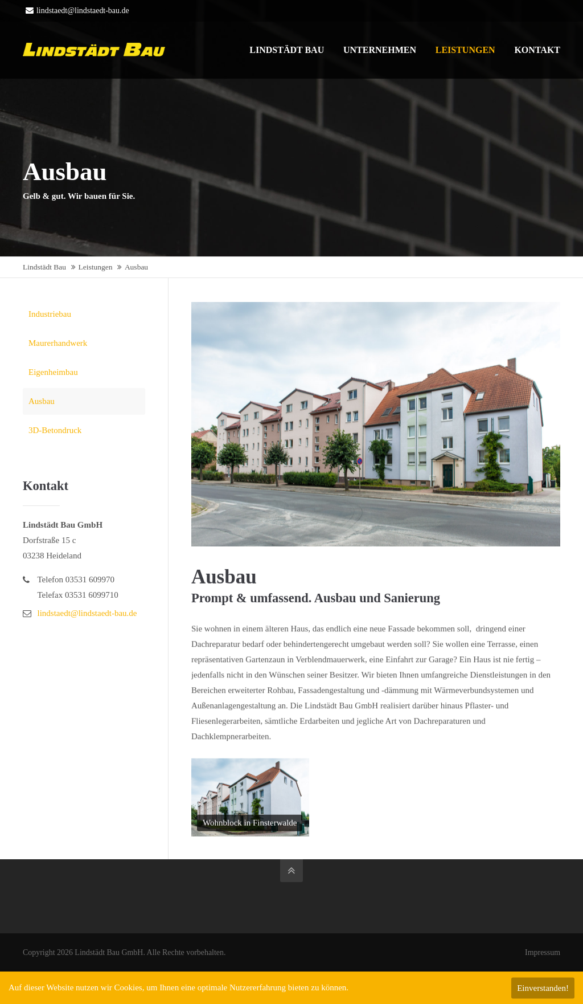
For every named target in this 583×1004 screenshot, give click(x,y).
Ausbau (41, 401)
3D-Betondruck (54, 430)
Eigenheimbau (53, 372)
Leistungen (96, 267)
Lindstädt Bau (44, 267)
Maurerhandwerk (57, 343)
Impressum (542, 952)
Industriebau (49, 314)
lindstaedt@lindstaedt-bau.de (77, 10)
